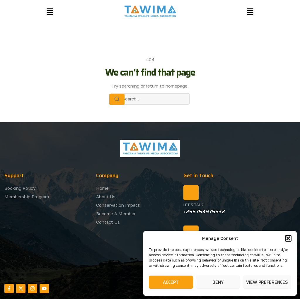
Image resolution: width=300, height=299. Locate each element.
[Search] (117, 99)
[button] (288, 238)
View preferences (267, 282)
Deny (218, 282)
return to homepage (167, 85)
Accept (171, 282)
